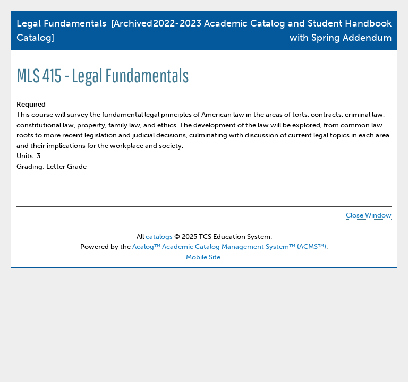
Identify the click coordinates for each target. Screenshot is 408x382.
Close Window (369, 215)
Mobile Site (203, 257)
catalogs (159, 236)
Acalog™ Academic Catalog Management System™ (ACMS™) (229, 246)
